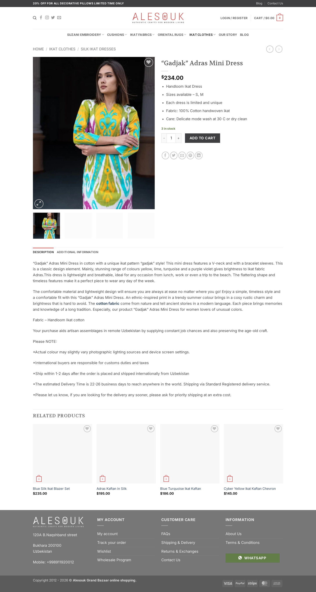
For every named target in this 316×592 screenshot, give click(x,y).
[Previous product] (279, 49)
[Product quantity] (171, 138)
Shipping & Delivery (178, 542)
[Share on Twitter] (174, 155)
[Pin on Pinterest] (190, 155)
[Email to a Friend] (182, 155)
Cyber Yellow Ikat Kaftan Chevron (250, 489)
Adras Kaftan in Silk (112, 489)
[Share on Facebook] (165, 155)
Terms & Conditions (243, 542)
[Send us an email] (59, 18)
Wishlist (104, 551)
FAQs (165, 534)
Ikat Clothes (202, 35)
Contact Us (275, 3)
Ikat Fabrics (142, 35)
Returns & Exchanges (179, 551)
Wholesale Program (114, 560)
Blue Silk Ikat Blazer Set (51, 489)
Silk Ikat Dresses (98, 49)
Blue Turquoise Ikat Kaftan (180, 489)
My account (107, 534)
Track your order (111, 542)
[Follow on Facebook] (41, 18)
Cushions (117, 35)
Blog (259, 3)
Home (38, 49)
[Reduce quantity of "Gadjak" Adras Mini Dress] (164, 138)
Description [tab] (43, 252)
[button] (268, 18)
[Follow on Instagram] (47, 18)
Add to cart (202, 138)
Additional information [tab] (78, 252)
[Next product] (269, 49)
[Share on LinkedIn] (199, 155)
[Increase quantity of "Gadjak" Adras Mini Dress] (178, 138)
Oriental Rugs (172, 35)
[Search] (34, 18)
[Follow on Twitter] (53, 18)
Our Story (228, 34)
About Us (234, 534)
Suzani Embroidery (85, 35)
